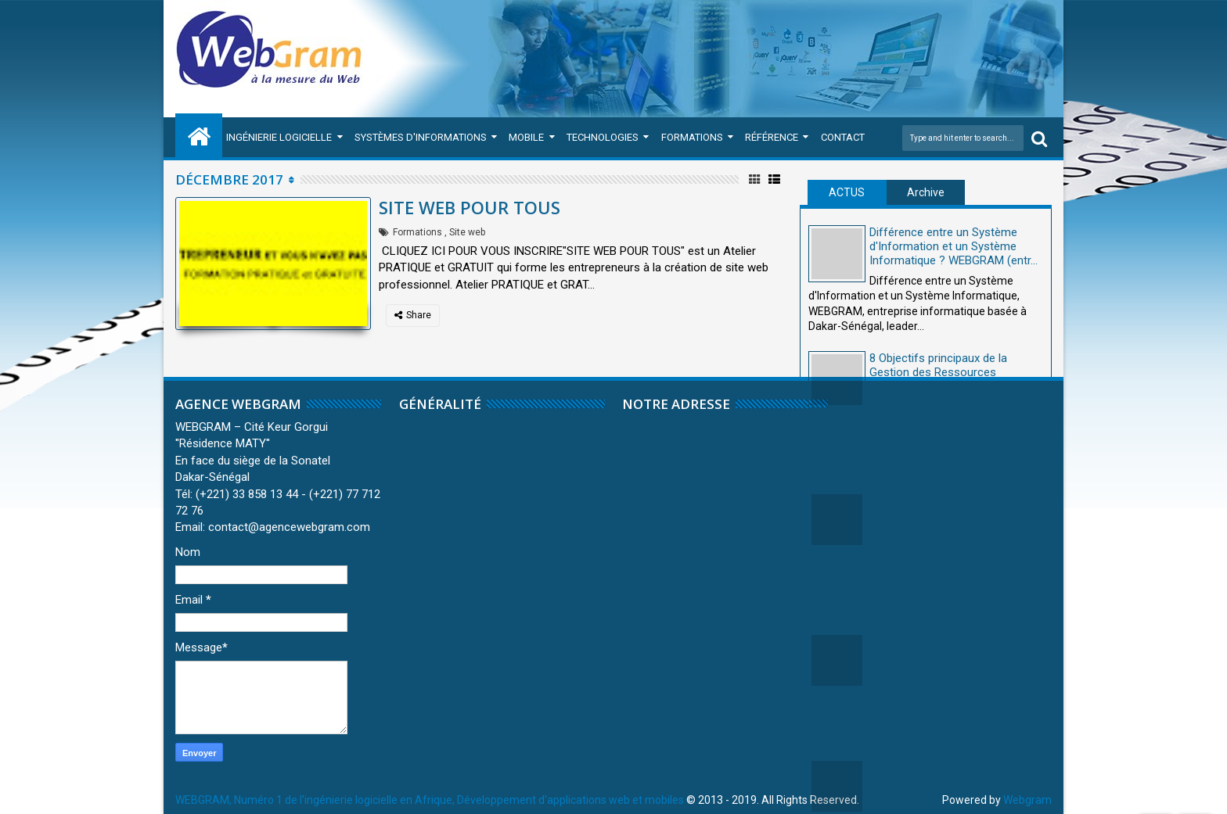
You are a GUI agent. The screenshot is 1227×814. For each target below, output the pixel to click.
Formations (692, 137)
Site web (467, 232)
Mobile (526, 137)
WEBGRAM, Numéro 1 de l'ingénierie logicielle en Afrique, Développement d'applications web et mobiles (429, 800)
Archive (926, 192)
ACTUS (847, 192)
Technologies (603, 137)
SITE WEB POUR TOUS (469, 207)
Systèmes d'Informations (420, 137)
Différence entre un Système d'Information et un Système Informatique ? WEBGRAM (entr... (953, 246)
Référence (771, 137)
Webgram (1027, 800)
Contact (843, 137)
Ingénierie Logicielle (279, 137)
